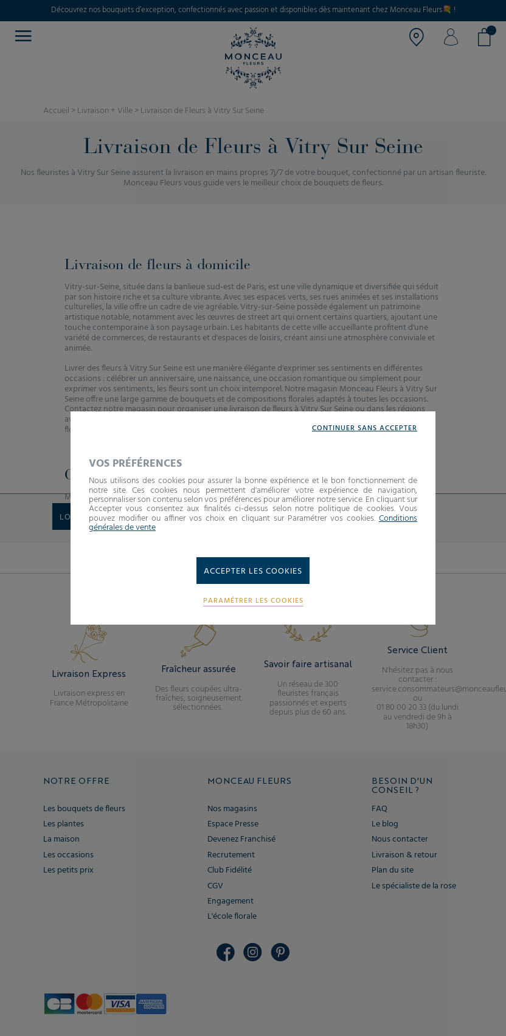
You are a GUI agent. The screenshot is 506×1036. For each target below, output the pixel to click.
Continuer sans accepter (364, 429)
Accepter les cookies (253, 571)
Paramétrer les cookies (253, 601)
